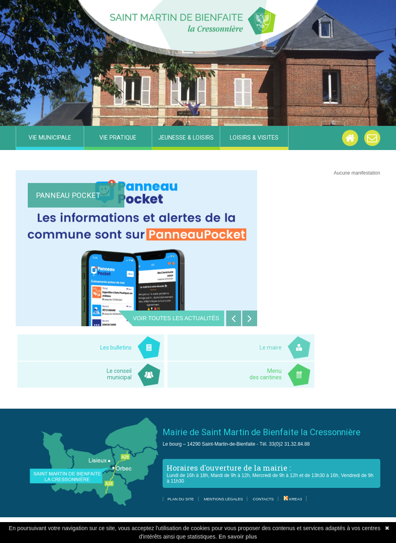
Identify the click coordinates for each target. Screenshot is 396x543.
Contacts (263, 499)
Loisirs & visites (254, 137)
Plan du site (180, 499)
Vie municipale (50, 137)
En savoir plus (238, 536)
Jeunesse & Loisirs (186, 137)
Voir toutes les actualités (176, 318)
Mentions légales (223, 499)
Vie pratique (117, 137)
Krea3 (293, 499)
